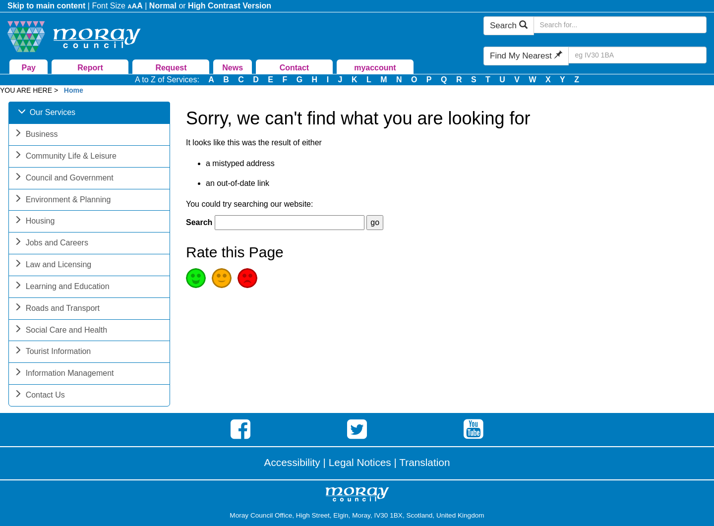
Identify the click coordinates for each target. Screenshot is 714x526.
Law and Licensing (53, 265)
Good (196, 278)
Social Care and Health (61, 331)
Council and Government (64, 178)
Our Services (46, 113)
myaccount (375, 67)
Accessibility (292, 462)
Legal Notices (360, 462)
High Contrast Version (229, 5)
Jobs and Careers (51, 243)
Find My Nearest (526, 55)
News (232, 67)
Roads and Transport (57, 309)
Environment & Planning (62, 200)
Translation (424, 462)
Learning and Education (62, 287)
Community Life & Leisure (65, 157)
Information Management (64, 374)
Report (90, 67)
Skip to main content (46, 5)
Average (222, 278)
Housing (34, 222)
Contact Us (39, 396)
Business (36, 135)
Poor (247, 278)
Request (170, 67)
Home (73, 90)
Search (509, 25)
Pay (29, 67)
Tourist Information (52, 352)
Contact (294, 67)
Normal (163, 5)
